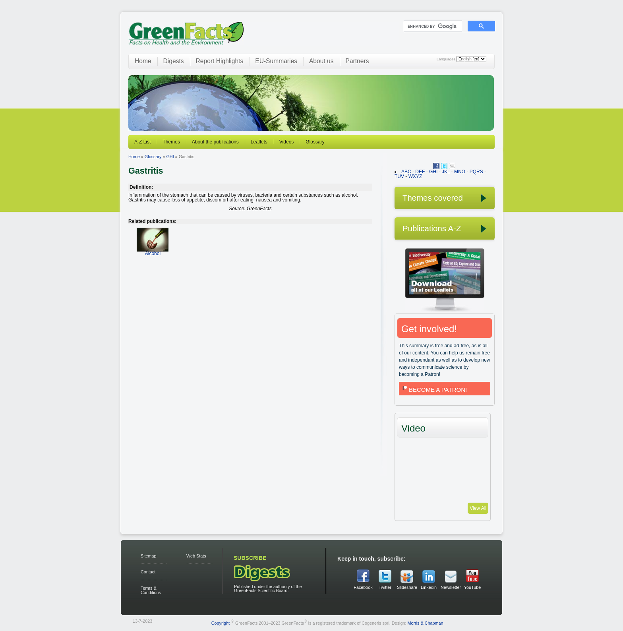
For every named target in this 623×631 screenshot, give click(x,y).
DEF (420, 171)
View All (478, 508)
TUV (399, 176)
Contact (148, 571)
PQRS (476, 171)
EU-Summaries (276, 61)
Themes (171, 142)
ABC (406, 171)
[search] (432, 26)
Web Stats (196, 556)
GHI (170, 156)
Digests (173, 61)
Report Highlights (220, 61)
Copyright (220, 622)
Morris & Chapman (425, 622)
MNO (459, 171)
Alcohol (152, 251)
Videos (286, 142)
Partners (357, 61)
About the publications (215, 142)
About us (321, 61)
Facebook (363, 587)
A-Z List (142, 142)
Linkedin (429, 587)
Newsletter (450, 587)
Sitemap (149, 556)
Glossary (315, 142)
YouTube (472, 587)
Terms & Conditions (151, 590)
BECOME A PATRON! (434, 389)
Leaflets (259, 142)
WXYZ (415, 176)
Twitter (385, 587)
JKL (446, 171)
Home (143, 61)
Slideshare (407, 587)
